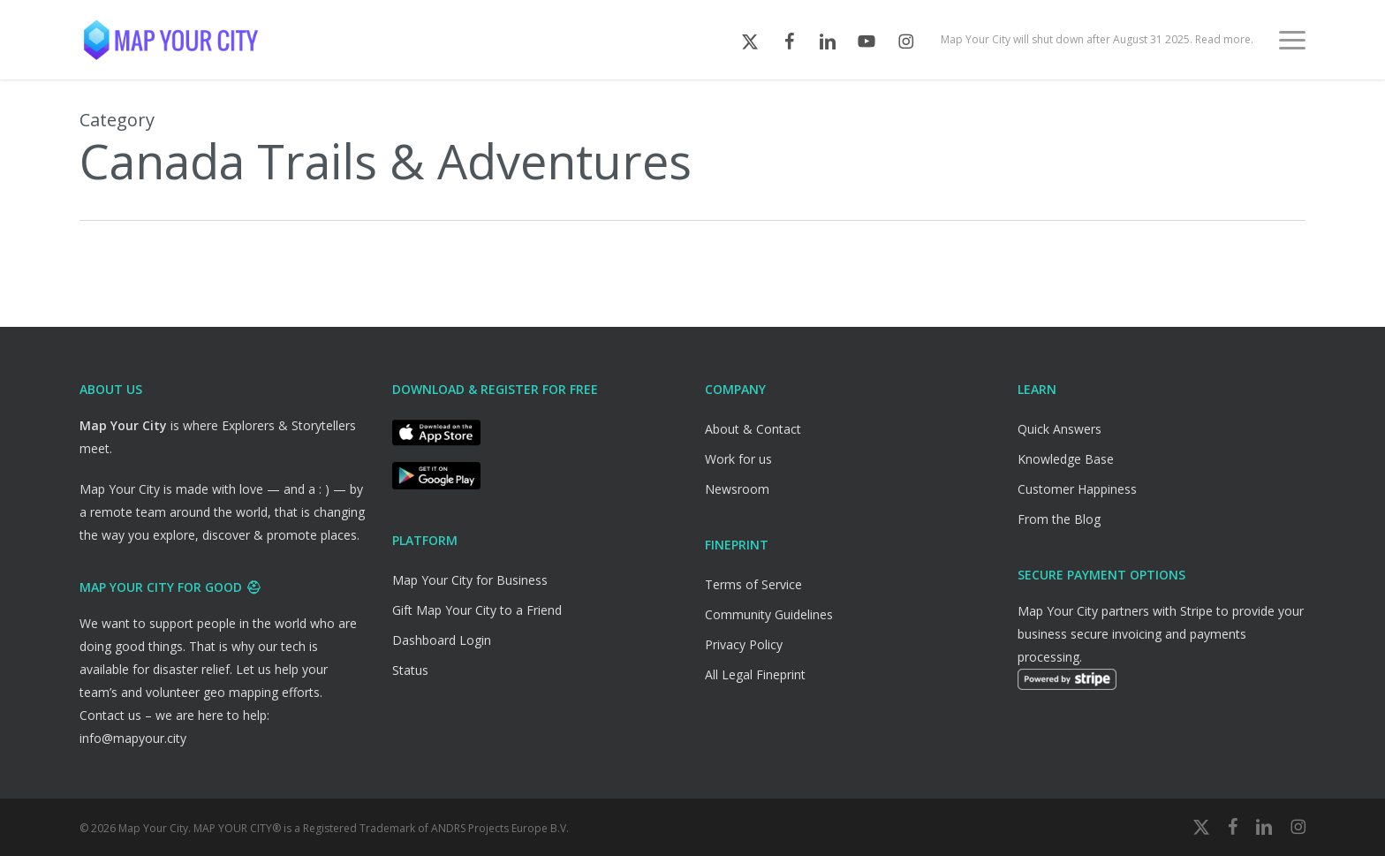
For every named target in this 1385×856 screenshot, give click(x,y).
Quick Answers (1059, 428)
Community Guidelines (769, 614)
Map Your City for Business (470, 580)
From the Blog (1059, 519)
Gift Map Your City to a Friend (477, 610)
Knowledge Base (1066, 459)
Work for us (738, 459)
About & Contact (753, 428)
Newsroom (737, 489)
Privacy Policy (744, 644)
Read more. (1224, 40)
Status (410, 670)
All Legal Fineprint (755, 674)
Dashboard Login (441, 640)
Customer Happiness (1077, 489)
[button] (1292, 40)
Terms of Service (753, 584)
